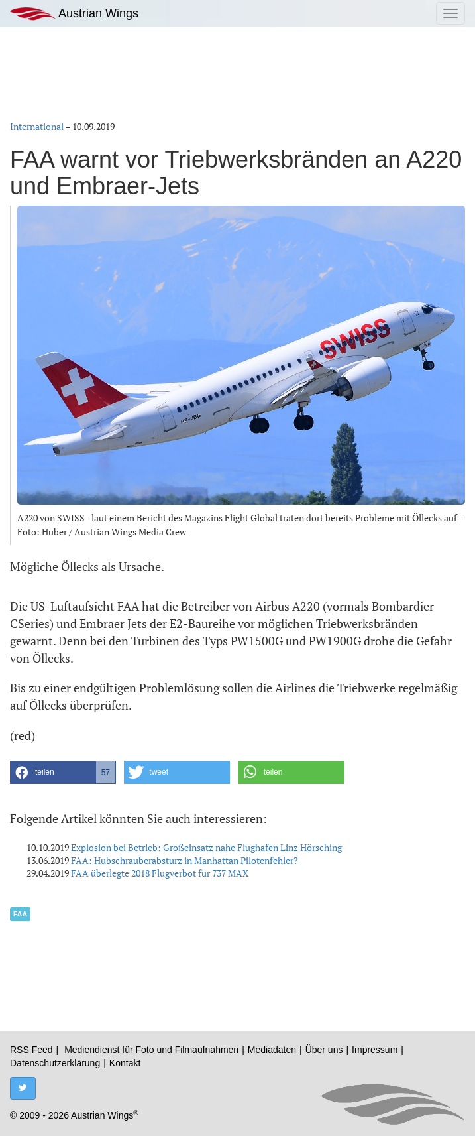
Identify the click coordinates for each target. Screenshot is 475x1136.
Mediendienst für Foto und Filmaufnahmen (151, 1049)
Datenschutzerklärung (55, 1063)
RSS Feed (31, 1049)
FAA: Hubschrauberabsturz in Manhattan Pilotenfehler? (184, 860)
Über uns (324, 1049)
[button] (63, 772)
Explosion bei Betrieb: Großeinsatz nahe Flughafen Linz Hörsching (206, 847)
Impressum (374, 1049)
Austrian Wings (74, 14)
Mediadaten (272, 1049)
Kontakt (124, 1063)
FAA (20, 914)
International (37, 126)
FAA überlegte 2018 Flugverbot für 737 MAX (159, 873)
